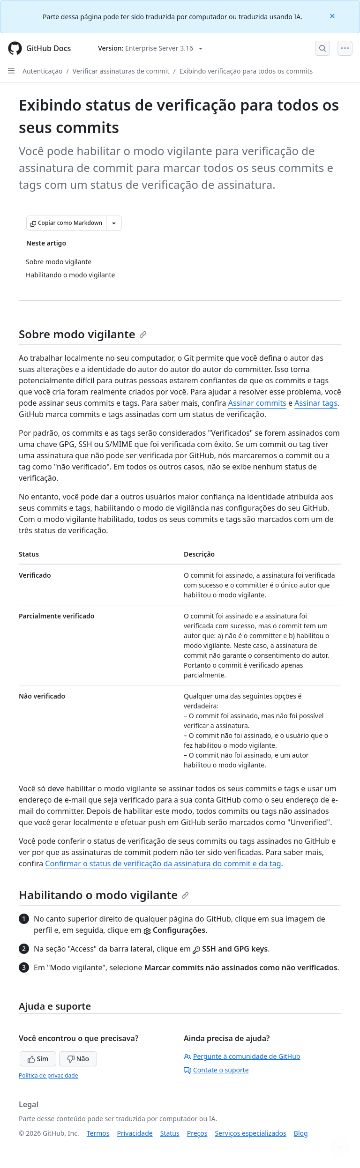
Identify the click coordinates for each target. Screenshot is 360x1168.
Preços (197, 1133)
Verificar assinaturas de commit (121, 71)
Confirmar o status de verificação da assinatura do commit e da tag (163, 863)
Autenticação (42, 71)
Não (78, 1058)
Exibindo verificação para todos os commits (246, 71)
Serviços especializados (250, 1133)
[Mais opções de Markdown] (114, 223)
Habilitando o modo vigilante (104, 894)
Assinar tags (316, 403)
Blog (301, 1133)
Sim (38, 1058)
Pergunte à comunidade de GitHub (242, 1056)
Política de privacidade (48, 1075)
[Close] (333, 15)
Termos (98, 1133)
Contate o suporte (216, 1069)
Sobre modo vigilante (83, 334)
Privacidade (135, 1133)
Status (170, 1133)
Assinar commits (257, 403)
